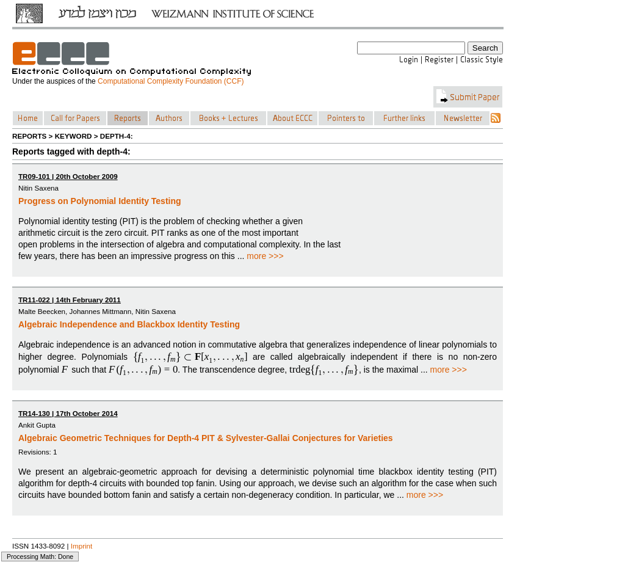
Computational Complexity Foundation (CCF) (171, 81)
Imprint (82, 546)
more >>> (265, 256)
